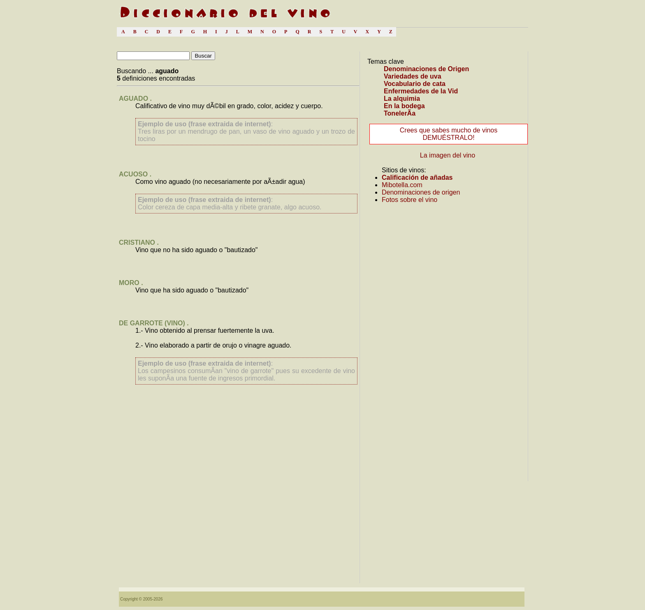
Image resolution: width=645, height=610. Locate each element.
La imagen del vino (447, 155)
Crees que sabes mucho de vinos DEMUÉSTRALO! (448, 134)
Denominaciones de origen (421, 192)
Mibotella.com (402, 184)
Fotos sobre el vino (409, 199)
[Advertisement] (238, 510)
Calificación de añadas (417, 177)
